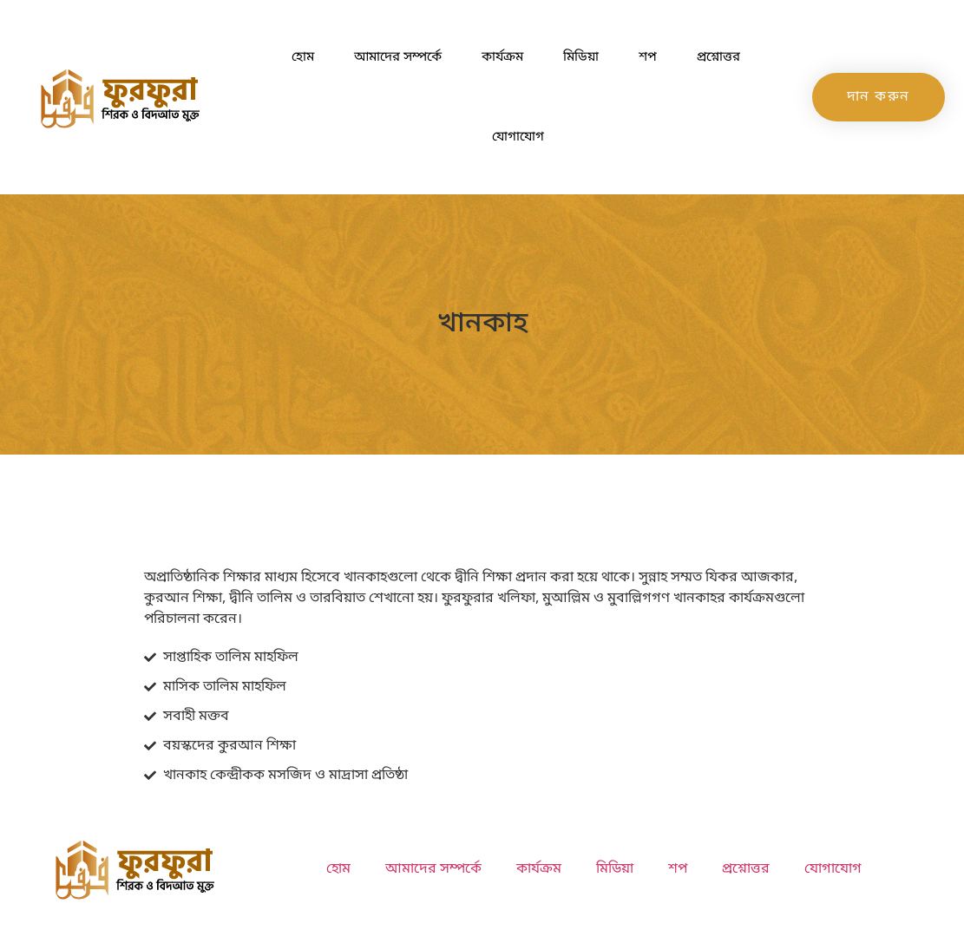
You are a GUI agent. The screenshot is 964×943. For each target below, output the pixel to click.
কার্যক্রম (502, 57)
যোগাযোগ (518, 137)
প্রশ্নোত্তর (718, 57)
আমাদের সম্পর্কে (398, 57)
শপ (648, 57)
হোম (303, 57)
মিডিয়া (581, 57)
